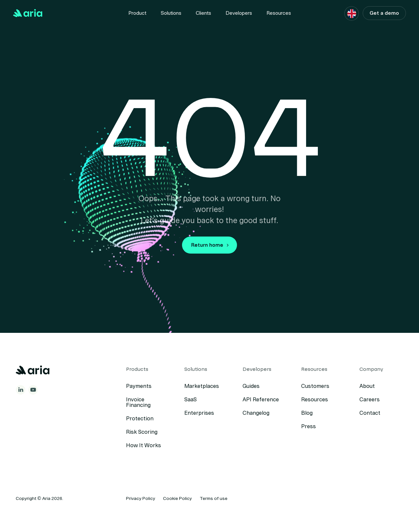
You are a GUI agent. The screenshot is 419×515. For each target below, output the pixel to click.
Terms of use (214, 498)
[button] (351, 13)
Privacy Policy (140, 498)
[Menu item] (137, 13)
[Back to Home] (28, 13)
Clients (203, 13)
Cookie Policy (177, 498)
